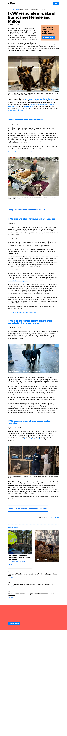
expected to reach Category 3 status (32, 439)
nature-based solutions (15, 110)
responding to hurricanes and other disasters (39, 99)
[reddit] (58, 517)
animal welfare (24, 9)
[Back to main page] (12, 3)
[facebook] (52, 517)
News (17, 9)
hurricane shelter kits (32, 303)
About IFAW (11, 9)
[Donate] (56, 3)
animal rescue (35, 9)
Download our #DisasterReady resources (23, 312)
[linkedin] (55, 517)
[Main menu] (8, 3)
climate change (28, 106)
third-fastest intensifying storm (18, 281)
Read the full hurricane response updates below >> (24, 152)
